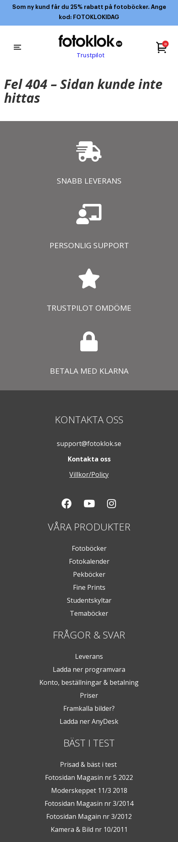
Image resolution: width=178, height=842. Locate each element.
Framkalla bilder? (89, 708)
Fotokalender (89, 561)
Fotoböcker (89, 548)
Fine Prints (89, 587)
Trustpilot (90, 55)
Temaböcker (89, 613)
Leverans (89, 656)
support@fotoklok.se (89, 443)
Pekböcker (89, 574)
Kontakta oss (89, 459)
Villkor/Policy (89, 474)
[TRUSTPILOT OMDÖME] (89, 278)
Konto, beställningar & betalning (89, 682)
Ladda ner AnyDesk (89, 721)
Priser (89, 695)
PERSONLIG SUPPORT (89, 245)
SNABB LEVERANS (89, 180)
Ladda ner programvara (89, 669)
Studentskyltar (89, 600)
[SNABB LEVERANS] (89, 151)
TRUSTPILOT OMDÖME (89, 308)
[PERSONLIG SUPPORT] (89, 214)
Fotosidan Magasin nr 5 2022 (89, 777)
